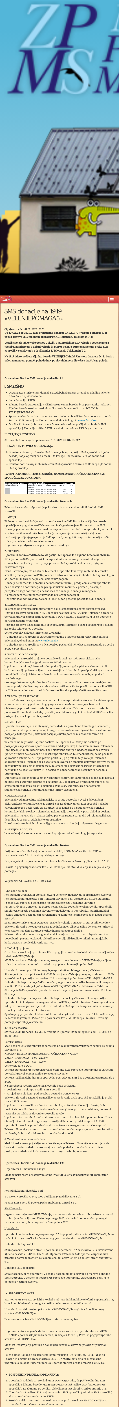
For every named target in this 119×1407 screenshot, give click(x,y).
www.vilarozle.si (87, 420)
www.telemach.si (48, 640)
